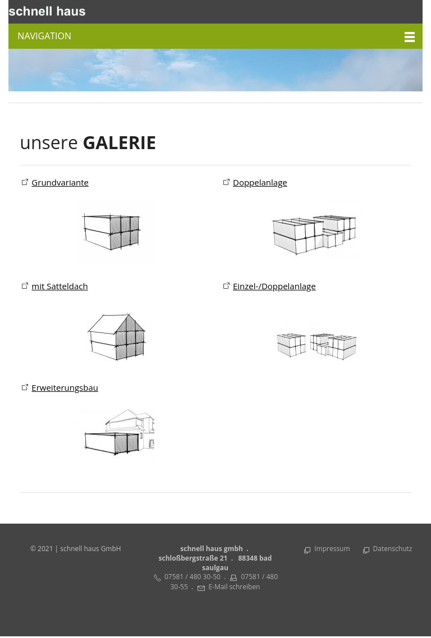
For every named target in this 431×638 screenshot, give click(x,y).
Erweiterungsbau (64, 388)
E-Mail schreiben (234, 588)
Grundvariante (60, 182)
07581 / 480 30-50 (192, 577)
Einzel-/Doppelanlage (274, 286)
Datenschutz (392, 549)
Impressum (332, 549)
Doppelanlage (260, 182)
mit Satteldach (59, 286)
